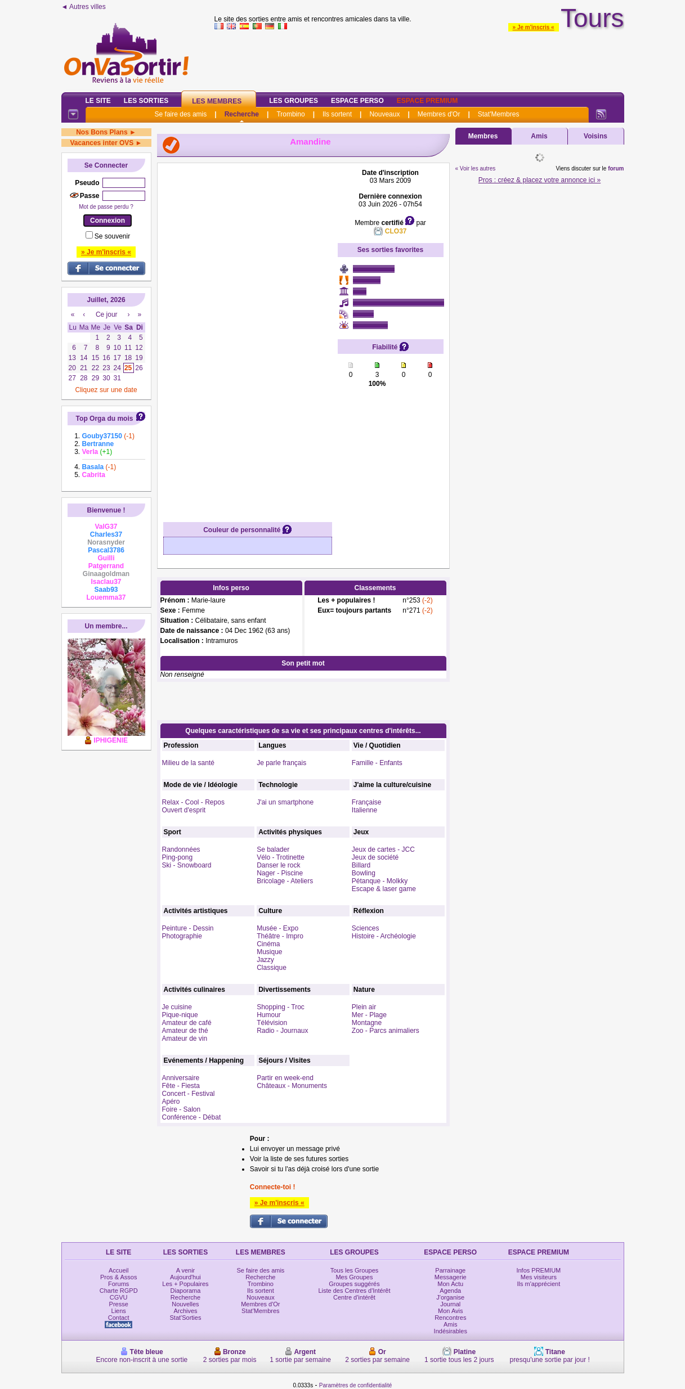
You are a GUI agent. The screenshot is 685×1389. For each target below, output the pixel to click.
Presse (118, 1304)
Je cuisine (177, 1007)
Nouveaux (384, 114)
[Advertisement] (247, 337)
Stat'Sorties (186, 1317)
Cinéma (268, 944)
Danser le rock (278, 865)
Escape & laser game (384, 889)
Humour (269, 1015)
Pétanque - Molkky (380, 881)
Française (367, 802)
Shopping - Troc (281, 1007)
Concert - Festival (188, 1094)
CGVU (119, 1297)
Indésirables (450, 1331)
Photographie (182, 936)
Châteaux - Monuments (292, 1086)
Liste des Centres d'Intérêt (354, 1290)
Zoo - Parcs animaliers (385, 1031)
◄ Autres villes (83, 7)
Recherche (242, 114)
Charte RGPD (119, 1290)
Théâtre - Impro (280, 936)
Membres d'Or (439, 114)
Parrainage (450, 1270)
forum (616, 168)
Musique (269, 952)
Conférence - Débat (191, 1117)
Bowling (363, 873)
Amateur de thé (185, 1031)
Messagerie (451, 1277)
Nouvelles (185, 1304)
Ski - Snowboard (187, 865)
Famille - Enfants (377, 763)
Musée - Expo (277, 928)
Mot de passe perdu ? (106, 207)
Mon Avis (450, 1310)
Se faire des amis (181, 114)
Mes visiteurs (539, 1277)
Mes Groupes (354, 1277)
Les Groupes (293, 101)
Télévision (272, 1023)
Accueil (118, 1270)
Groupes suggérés (354, 1283)
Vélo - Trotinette (281, 857)
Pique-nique (180, 1015)
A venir (185, 1270)
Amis (539, 136)
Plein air (364, 1007)
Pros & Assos (118, 1277)
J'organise (450, 1297)
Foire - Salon (181, 1109)
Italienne (364, 810)
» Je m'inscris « (533, 27)
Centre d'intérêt (354, 1297)
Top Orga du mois (104, 418)
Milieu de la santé (188, 763)
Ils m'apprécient (539, 1283)
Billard (361, 865)
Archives (185, 1310)
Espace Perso (357, 101)
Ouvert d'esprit (184, 810)
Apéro (171, 1101)
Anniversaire (181, 1078)
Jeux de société (375, 857)
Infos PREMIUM (538, 1270)
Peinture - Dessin (188, 928)
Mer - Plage (369, 1015)
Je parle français (281, 763)
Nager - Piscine (280, 873)
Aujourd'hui (185, 1277)
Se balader (273, 849)
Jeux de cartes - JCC (383, 849)
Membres (483, 136)
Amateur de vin (185, 1038)
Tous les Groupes (354, 1270)
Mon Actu (450, 1283)
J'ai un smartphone (285, 802)
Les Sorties (146, 101)
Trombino (290, 114)
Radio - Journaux (282, 1031)
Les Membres (216, 101)
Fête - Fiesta (181, 1086)
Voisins (595, 136)
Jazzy (265, 960)
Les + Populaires (185, 1283)
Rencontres (450, 1317)
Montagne (367, 1023)
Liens (118, 1310)
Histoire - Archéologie (384, 936)
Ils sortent (337, 114)
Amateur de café (187, 1023)
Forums (118, 1283)
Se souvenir (112, 236)
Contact (118, 1317)
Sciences (365, 928)
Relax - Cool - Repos (193, 802)
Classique (271, 968)
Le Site (98, 101)
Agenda (450, 1290)
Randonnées (181, 849)
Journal (450, 1304)
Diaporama (186, 1290)
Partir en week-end (285, 1078)
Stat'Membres (499, 114)
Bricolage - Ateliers (285, 881)
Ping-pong (177, 857)
